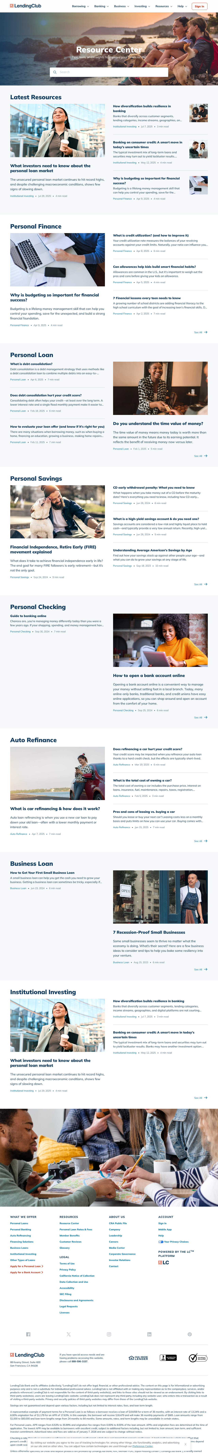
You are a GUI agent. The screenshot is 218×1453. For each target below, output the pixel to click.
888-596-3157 (79, 1339)
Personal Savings (19, 577)
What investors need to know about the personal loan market (50, 168)
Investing (141, 6)
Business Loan (18, 888)
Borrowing (78, 6)
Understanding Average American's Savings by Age (152, 550)
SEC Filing (65, 1294)
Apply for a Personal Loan (25, 1266)
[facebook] (162, 1290)
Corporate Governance (122, 1253)
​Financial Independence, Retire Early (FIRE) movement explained (53, 549)
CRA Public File (118, 1223)
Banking (99, 6)
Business (120, 6)
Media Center (117, 1247)
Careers (113, 1241)
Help (181, 6)
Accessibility (67, 1288)
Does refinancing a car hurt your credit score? (147, 749)
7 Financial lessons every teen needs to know (147, 298)
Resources (162, 6)
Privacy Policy (68, 1269)
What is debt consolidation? (31, 364)
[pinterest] (205, 1290)
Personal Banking (20, 1229)
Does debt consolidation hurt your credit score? (46, 395)
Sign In (199, 6)
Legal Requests (69, 1306)
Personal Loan (18, 379)
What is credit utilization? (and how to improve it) (151, 235)
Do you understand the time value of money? (158, 423)
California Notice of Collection (77, 1275)
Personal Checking (20, 631)
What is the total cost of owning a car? (142, 780)
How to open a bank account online (149, 675)
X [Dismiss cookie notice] (185, 1444)
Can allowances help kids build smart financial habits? (154, 267)
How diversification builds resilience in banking (148, 1001)
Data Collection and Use (74, 1281)
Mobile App (165, 1229)
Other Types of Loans (22, 1260)
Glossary (65, 1247)
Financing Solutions (21, 1241)
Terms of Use (67, 1263)
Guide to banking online (28, 616)
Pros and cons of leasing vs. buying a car (144, 812)
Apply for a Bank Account (25, 1272)
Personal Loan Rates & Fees (76, 1229)
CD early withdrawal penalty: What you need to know (154, 487)
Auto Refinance (18, 833)
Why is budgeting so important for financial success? (54, 297)
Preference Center (143, 1446)
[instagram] (183, 1290)
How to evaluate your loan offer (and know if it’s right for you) (57, 427)
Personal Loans (19, 1223)
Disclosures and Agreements (76, 1300)
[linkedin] (194, 1290)
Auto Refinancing (20, 1235)
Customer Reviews (70, 1241)
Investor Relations (119, 1260)
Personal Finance (122, 198)
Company (114, 1229)
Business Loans (19, 1247)
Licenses (64, 1312)
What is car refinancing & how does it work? (55, 808)
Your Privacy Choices (173, 1241)
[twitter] (172, 1290)
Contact (113, 1266)
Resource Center (69, 1223)
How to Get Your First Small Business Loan (42, 873)
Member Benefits (70, 1235)
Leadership (115, 1235)
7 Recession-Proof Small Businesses (149, 932)
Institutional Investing (22, 196)
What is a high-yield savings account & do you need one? (156, 519)
